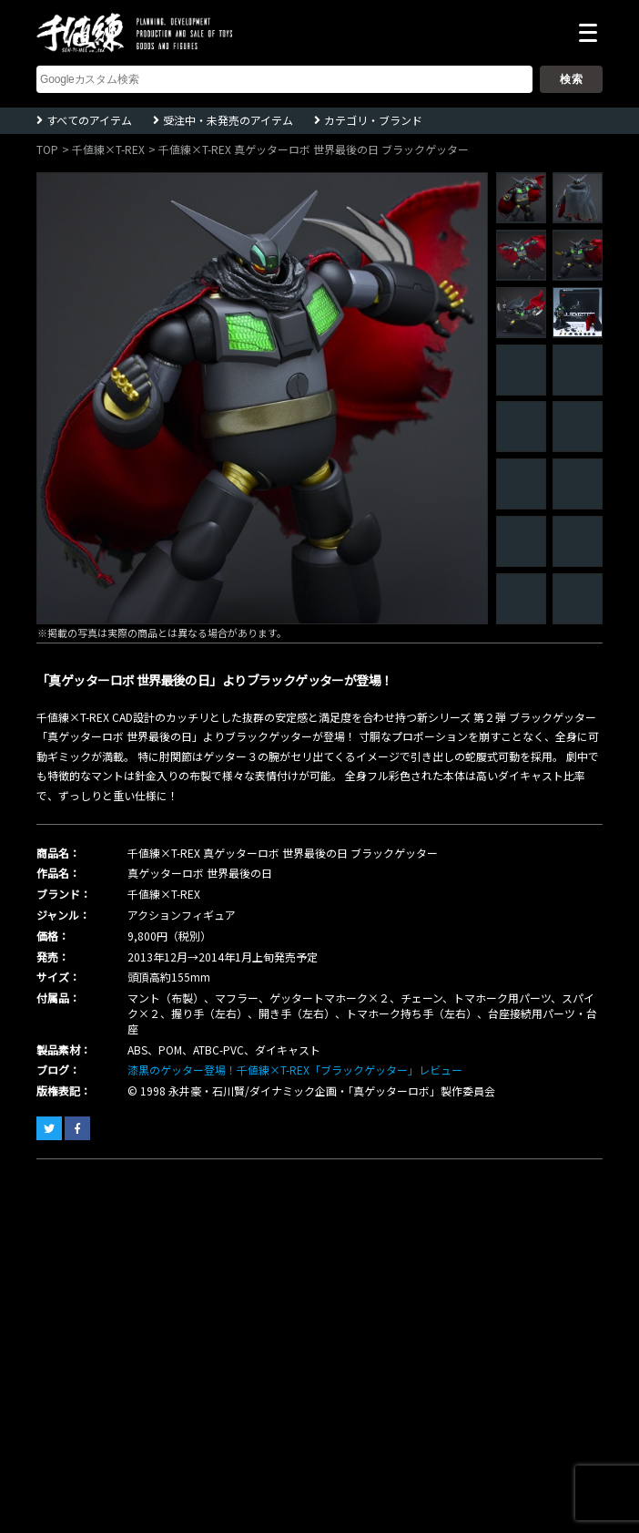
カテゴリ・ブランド (373, 120)
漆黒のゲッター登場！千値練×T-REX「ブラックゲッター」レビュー (294, 1069)
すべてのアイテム (89, 120)
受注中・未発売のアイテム (228, 120)
